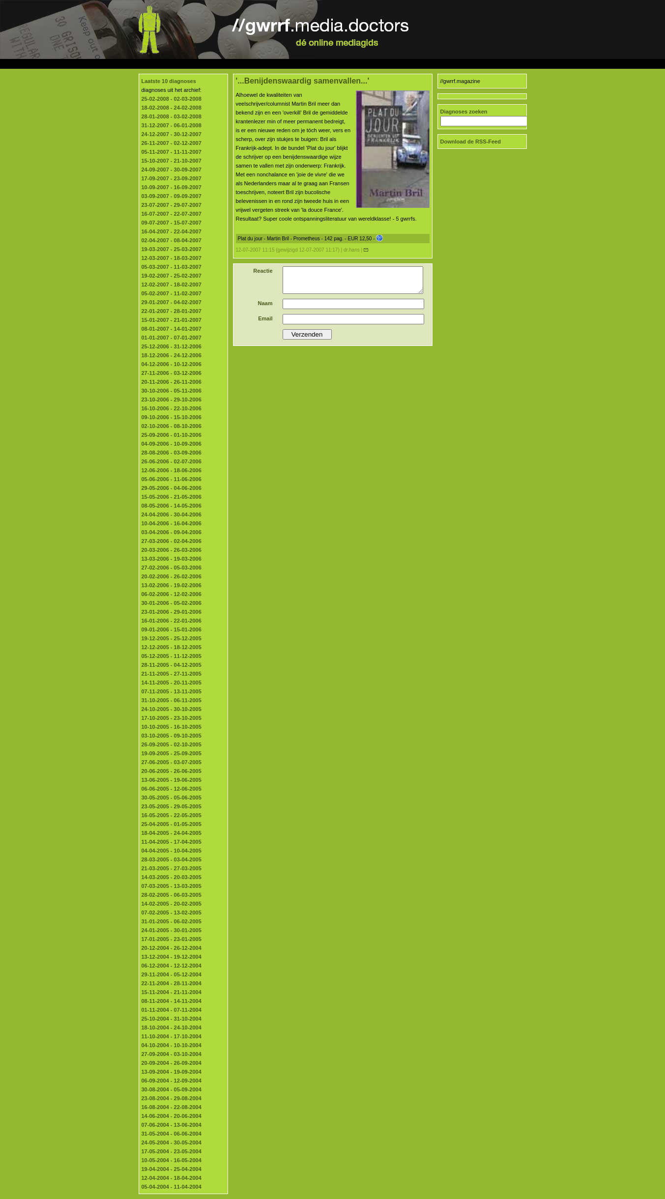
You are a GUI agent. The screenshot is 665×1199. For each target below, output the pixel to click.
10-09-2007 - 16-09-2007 (172, 187)
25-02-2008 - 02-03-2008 (172, 99)
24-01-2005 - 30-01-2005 (172, 930)
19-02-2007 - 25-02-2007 (172, 276)
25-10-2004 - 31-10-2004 (172, 1019)
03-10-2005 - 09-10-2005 (172, 736)
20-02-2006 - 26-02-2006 (172, 576)
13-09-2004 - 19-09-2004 (172, 1072)
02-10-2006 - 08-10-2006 (172, 426)
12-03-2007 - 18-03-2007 (172, 258)
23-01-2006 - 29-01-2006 (172, 612)
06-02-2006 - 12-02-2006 (172, 594)
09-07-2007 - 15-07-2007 (172, 223)
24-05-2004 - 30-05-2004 (172, 1142)
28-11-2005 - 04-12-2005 (172, 665)
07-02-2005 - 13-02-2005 (172, 912)
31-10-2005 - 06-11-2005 (172, 700)
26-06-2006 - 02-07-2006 (172, 461)
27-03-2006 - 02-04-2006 (172, 541)
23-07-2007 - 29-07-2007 (172, 205)
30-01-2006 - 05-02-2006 (172, 603)
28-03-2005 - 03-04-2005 (172, 859)
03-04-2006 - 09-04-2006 (172, 532)
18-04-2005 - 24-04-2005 (172, 833)
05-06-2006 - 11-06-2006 (172, 479)
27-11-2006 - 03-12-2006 (172, 373)
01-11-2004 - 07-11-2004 (172, 1010)
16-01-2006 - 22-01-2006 (172, 621)
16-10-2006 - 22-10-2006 (172, 408)
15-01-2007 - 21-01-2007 (172, 320)
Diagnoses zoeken (464, 111)
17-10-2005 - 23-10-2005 (172, 718)
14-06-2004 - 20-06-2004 (172, 1116)
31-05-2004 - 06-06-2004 (172, 1134)
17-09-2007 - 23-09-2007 (172, 178)
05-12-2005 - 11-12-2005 (172, 656)
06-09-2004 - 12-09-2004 (172, 1081)
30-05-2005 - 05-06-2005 (172, 797)
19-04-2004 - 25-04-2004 (172, 1169)
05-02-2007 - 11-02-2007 (172, 293)
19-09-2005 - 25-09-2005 (172, 753)
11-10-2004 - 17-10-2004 (172, 1036)
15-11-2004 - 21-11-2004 (172, 992)
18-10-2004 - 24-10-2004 (172, 1027)
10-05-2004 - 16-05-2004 (172, 1160)
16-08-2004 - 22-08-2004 (172, 1107)
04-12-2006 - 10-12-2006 (172, 364)
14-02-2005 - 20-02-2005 (172, 904)
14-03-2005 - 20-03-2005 (172, 877)
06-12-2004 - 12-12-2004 (172, 966)
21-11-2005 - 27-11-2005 (172, 674)
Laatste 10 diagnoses (169, 81)
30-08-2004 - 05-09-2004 (172, 1089)
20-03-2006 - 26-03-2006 (172, 550)
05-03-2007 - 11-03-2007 (172, 267)
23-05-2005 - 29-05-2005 (172, 806)
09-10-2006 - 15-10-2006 (172, 417)
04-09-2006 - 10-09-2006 (172, 444)
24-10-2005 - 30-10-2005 (172, 709)
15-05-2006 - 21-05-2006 (172, 497)
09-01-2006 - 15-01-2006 (172, 629)
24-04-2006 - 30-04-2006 (172, 514)
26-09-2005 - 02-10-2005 (172, 744)
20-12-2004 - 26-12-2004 (172, 948)
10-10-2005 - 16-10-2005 (172, 727)
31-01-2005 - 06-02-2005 (172, 921)
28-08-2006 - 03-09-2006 (172, 453)
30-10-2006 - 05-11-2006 (172, 391)
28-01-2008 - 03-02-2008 (172, 116)
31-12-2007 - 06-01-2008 (172, 125)
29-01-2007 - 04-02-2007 (172, 302)
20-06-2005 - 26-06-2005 (172, 771)
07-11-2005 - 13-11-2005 (172, 691)
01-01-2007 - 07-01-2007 (172, 338)
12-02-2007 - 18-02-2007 (172, 284)
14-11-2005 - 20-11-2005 (172, 682)
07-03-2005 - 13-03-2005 (172, 886)
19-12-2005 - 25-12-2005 (172, 638)
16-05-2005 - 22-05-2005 (172, 815)
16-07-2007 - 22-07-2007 (172, 214)
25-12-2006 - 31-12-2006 (172, 346)
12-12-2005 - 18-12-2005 (172, 647)
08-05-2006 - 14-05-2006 (172, 506)
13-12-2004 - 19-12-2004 (172, 957)
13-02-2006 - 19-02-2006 (172, 585)
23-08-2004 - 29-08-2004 (172, 1098)
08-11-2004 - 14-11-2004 (172, 1001)
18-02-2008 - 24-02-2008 (172, 108)
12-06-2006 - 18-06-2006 (172, 470)
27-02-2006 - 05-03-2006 (172, 568)
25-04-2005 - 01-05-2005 (172, 824)
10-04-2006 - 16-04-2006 (172, 523)
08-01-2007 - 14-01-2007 (172, 329)
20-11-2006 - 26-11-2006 (172, 382)
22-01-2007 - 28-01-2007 (172, 311)
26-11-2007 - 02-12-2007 (172, 143)
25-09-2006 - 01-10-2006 (172, 435)
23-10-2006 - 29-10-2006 (172, 399)
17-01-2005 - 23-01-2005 (172, 939)
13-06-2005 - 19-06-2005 (172, 780)
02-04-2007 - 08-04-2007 (172, 240)
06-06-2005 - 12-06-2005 (172, 789)
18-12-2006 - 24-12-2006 (172, 355)
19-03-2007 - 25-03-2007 (172, 249)
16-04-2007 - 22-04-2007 (172, 231)
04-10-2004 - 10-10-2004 (172, 1045)
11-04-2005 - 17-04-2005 (172, 842)
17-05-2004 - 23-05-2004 (172, 1151)
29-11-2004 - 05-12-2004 (172, 974)
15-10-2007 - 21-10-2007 (172, 161)
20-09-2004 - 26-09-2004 (172, 1063)
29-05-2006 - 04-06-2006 (172, 488)
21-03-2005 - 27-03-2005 (172, 868)
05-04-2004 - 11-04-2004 (172, 1187)
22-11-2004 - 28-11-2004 (172, 983)
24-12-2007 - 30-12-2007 (172, 134)
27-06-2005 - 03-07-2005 (172, 762)
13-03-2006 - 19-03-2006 (172, 559)
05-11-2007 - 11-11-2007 (172, 152)
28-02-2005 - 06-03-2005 (172, 895)
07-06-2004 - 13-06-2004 (172, 1125)
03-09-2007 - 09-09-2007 (172, 196)
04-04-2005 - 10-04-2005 (172, 851)
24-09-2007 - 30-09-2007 (172, 169)
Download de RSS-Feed (470, 141)
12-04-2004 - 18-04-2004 (172, 1178)
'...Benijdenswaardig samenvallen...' (303, 81)
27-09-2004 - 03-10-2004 (172, 1054)
